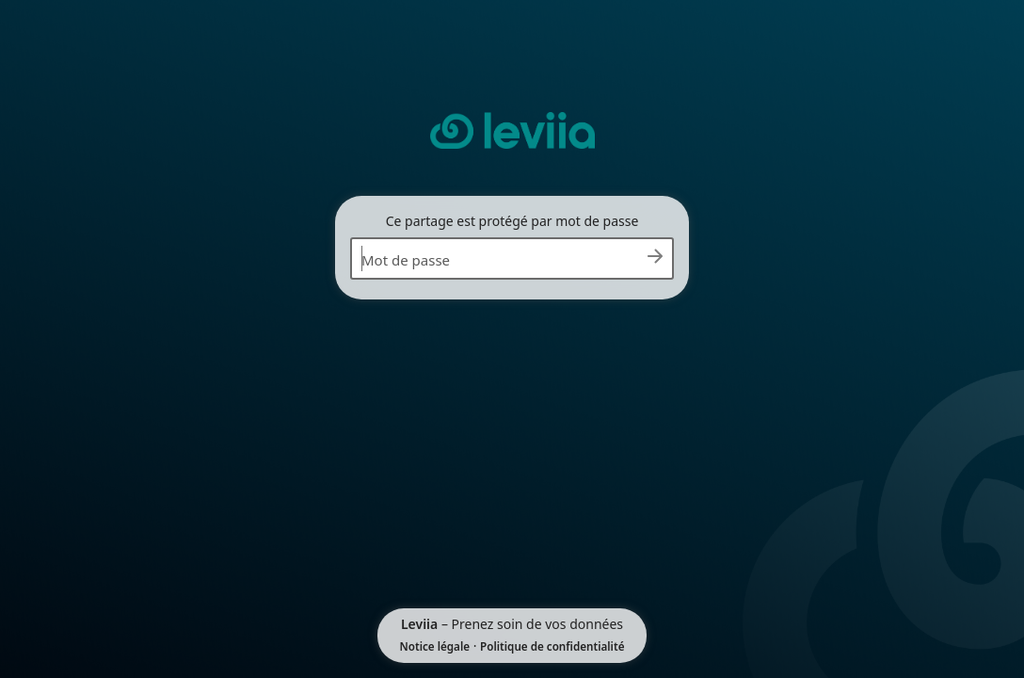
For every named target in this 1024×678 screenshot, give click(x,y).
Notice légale (435, 646)
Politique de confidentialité (552, 646)
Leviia (419, 624)
